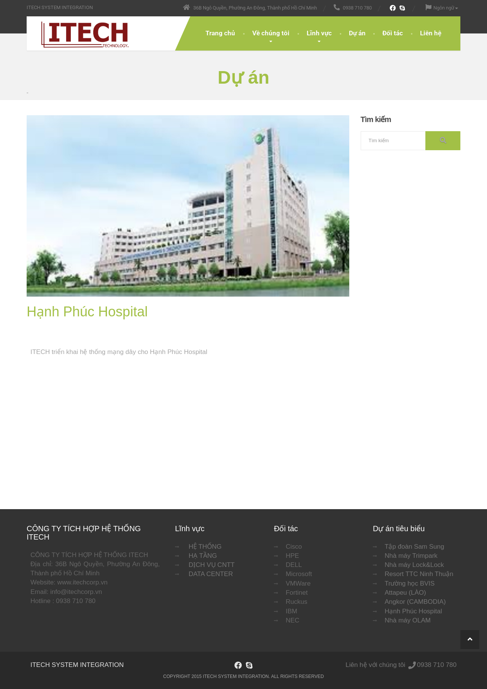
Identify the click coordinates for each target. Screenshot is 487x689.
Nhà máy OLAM (408, 620)
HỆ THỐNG (205, 546)
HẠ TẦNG (203, 555)
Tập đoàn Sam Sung (414, 546)
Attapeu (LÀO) (405, 592)
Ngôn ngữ (441, 7)
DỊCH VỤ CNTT (212, 564)
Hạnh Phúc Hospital (413, 611)
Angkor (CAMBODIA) (415, 601)
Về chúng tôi (271, 33)
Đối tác (392, 33)
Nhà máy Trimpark (411, 555)
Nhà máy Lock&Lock (414, 564)
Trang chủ (220, 33)
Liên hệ (430, 33)
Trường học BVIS (409, 583)
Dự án (357, 33)
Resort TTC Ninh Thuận (419, 574)
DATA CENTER (211, 574)
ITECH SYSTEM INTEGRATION (77, 664)
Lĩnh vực (319, 33)
